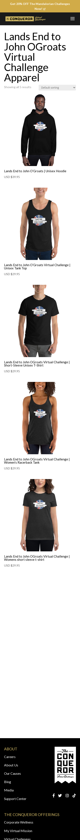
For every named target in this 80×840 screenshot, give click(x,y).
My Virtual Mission (18, 831)
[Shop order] (57, 88)
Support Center (15, 799)
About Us (11, 765)
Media (9, 790)
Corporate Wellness (18, 822)
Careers (10, 757)
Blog (7, 782)
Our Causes (12, 773)
